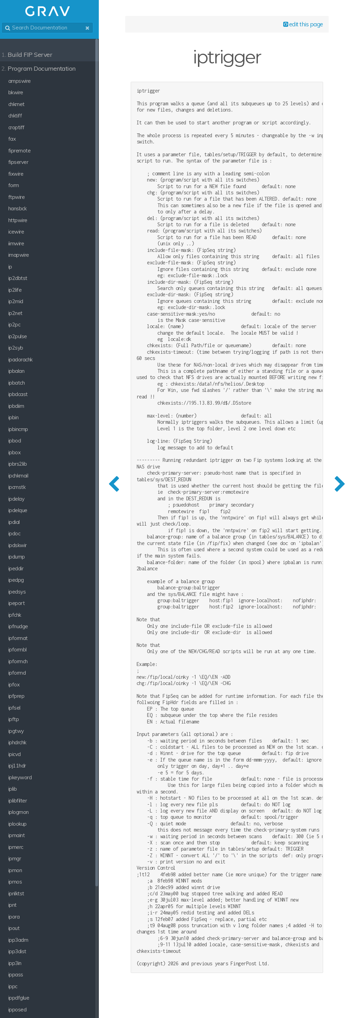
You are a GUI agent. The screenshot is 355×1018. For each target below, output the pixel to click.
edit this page (302, 24)
